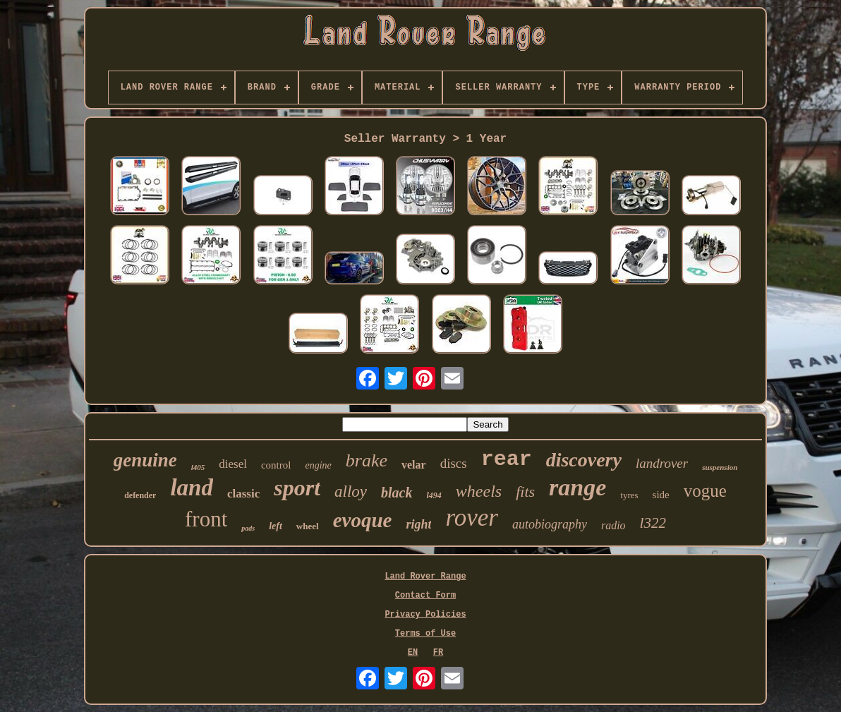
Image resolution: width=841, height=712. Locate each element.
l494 (434, 495)
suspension (719, 467)
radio (613, 525)
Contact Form (425, 596)
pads (248, 528)
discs (453, 463)
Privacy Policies (425, 615)
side (661, 494)
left (275, 526)
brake (366, 460)
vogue (705, 490)
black (396, 492)
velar (413, 465)
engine (318, 465)
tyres (629, 495)
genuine (145, 460)
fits (525, 491)
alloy (350, 491)
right (418, 524)
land (191, 487)
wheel (307, 526)
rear (506, 459)
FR (438, 653)
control (276, 465)
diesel (233, 464)
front (206, 519)
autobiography (549, 524)
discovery (584, 460)
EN (413, 653)
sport (297, 487)
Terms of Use (425, 634)
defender (140, 495)
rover (471, 517)
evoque (362, 520)
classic (243, 493)
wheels (479, 491)
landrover (662, 463)
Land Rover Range (425, 576)
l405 (198, 467)
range (577, 487)
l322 (653, 522)
